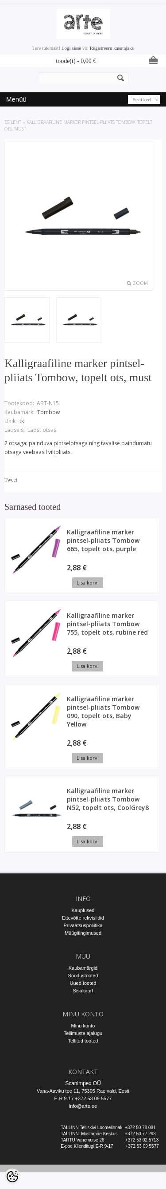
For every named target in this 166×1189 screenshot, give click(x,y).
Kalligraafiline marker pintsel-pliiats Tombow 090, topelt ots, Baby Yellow (103, 711)
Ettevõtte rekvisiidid (83, 917)
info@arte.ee (83, 1106)
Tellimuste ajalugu (83, 1033)
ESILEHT (12, 122)
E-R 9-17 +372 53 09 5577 (83, 1098)
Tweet (10, 480)
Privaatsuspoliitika (82, 925)
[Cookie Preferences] (12, 1177)
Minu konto (83, 1025)
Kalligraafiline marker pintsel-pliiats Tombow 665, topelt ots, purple (103, 540)
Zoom (140, 283)
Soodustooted (83, 975)
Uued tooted (83, 983)
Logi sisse (71, 48)
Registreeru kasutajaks (112, 48)
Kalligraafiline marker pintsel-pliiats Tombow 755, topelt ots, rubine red (107, 623)
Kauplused (83, 910)
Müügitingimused (83, 933)
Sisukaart (83, 990)
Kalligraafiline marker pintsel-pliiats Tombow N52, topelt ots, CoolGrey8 (108, 799)
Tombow (48, 412)
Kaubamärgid (83, 968)
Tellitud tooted (83, 1040)
